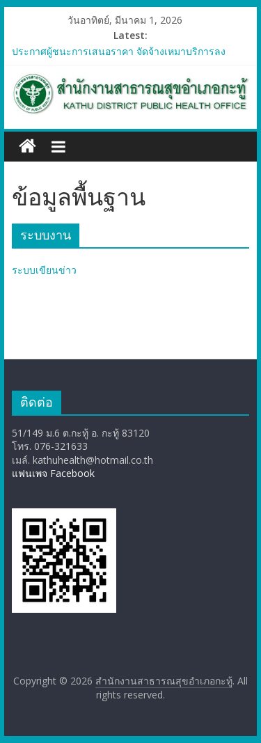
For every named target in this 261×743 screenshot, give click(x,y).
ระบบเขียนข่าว (44, 269)
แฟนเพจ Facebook (53, 473)
